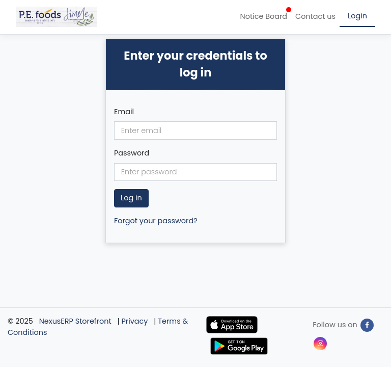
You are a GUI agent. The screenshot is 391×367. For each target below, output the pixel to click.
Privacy (135, 321)
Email (124, 112)
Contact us (315, 16)
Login (357, 16)
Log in (131, 198)
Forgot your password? (156, 221)
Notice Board (265, 14)
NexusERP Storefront (75, 321)
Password (131, 153)
